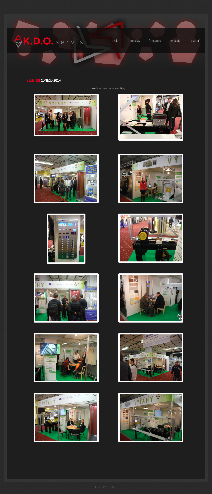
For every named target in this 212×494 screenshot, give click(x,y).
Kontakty (175, 40)
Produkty (135, 40)
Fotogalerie (155, 40)
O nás (115, 40)
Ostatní (195, 40)
